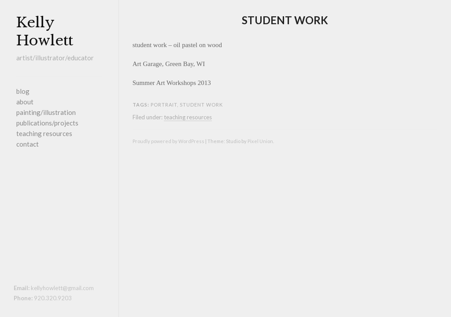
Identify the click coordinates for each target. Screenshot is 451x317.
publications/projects (47, 123)
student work (285, 20)
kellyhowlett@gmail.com (62, 287)
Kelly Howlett (44, 32)
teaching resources (44, 133)
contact (27, 144)
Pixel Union (260, 141)
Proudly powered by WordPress (168, 141)
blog (23, 91)
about (24, 102)
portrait (164, 104)
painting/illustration (46, 112)
